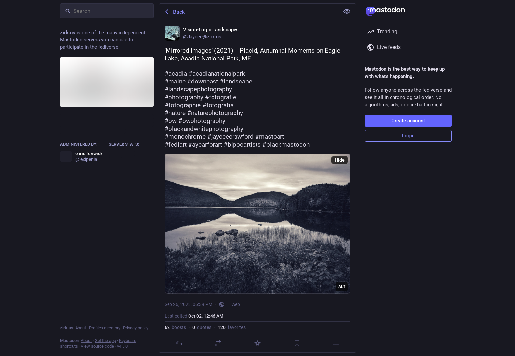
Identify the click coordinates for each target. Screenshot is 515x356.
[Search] (107, 10)
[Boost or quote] (218, 343)
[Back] (248, 12)
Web (235, 304)
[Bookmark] (297, 343)
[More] (336, 344)
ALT (341, 286)
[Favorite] (257, 343)
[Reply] (179, 343)
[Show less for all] (347, 11)
